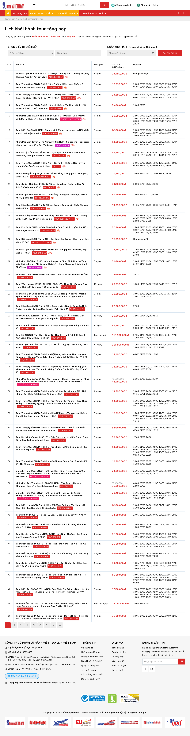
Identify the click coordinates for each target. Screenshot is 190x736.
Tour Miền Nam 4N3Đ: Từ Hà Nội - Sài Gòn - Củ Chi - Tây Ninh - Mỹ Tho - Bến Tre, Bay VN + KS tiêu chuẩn (50, 506)
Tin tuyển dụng (88, 670)
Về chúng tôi (18, 13)
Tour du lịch (10, 19)
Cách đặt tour (87, 13)
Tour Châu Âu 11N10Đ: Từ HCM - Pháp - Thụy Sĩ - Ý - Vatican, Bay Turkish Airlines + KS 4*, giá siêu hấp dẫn (50, 317)
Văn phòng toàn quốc (92, 674)
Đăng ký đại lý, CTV (90, 679)
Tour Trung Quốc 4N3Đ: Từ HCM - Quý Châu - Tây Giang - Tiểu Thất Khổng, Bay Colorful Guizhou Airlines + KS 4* (51, 392)
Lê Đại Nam (36, 647)
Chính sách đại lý (147, 5)
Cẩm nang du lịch (122, 5)
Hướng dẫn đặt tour (90, 652)
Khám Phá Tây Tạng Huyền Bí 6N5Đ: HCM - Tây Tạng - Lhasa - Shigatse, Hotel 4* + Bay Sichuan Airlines (48, 484)
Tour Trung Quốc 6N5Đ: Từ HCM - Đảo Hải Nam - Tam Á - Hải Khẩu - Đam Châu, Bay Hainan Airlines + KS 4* (51, 414)
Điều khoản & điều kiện (92, 661)
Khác (101, 13)
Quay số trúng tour (90, 665)
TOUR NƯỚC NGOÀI (66, 13)
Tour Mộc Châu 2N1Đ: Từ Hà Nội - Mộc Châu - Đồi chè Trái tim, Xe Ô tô (52, 274)
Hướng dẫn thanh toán (92, 656)
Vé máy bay (117, 656)
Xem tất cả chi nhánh (22, 676)
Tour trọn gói (118, 647)
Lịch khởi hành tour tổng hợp (30, 19)
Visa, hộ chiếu (118, 661)
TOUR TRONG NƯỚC (40, 13)
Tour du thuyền (119, 665)
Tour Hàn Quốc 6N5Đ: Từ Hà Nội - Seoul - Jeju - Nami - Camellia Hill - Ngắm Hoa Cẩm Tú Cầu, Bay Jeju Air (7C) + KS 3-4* (51, 307)
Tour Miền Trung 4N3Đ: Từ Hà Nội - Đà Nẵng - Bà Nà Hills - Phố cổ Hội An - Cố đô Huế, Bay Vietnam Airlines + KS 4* (52, 617)
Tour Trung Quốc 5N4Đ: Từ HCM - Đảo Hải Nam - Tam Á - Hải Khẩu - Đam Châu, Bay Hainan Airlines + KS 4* (51, 429)
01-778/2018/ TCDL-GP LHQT (63, 682)
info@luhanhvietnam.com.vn (163, 647)
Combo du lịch (119, 652)
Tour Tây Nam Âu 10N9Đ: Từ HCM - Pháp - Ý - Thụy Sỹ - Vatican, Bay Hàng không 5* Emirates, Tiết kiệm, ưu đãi (51, 285)
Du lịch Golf (117, 670)
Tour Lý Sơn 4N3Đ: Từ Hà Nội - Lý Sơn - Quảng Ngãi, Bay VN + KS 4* (51, 514)
